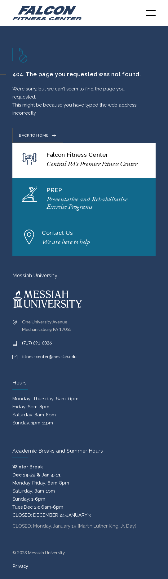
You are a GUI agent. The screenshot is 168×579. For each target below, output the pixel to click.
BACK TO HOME (33, 135)
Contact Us (57, 233)
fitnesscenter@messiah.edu (49, 356)
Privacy (20, 566)
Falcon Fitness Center (77, 154)
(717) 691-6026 (37, 342)
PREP (54, 190)
